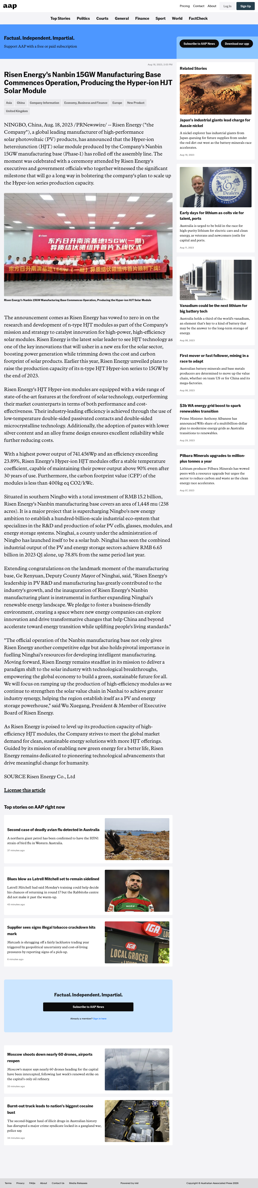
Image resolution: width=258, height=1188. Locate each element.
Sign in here (99, 1018)
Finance (142, 18)
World (177, 18)
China (21, 103)
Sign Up (245, 6)
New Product (136, 103)
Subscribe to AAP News (199, 44)
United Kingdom (17, 111)
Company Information (44, 103)
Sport (160, 18)
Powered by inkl (129, 1183)
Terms (8, 1183)
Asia (9, 103)
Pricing (185, 6)
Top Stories (60, 18)
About (212, 6)
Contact (198, 6)
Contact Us (58, 1183)
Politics (83, 18)
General (122, 18)
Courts (102, 18)
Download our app (237, 44)
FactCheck (198, 18)
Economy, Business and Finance (85, 103)
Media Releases (78, 1183)
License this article (24, 790)
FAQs (32, 1183)
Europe (117, 103)
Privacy (20, 1183)
